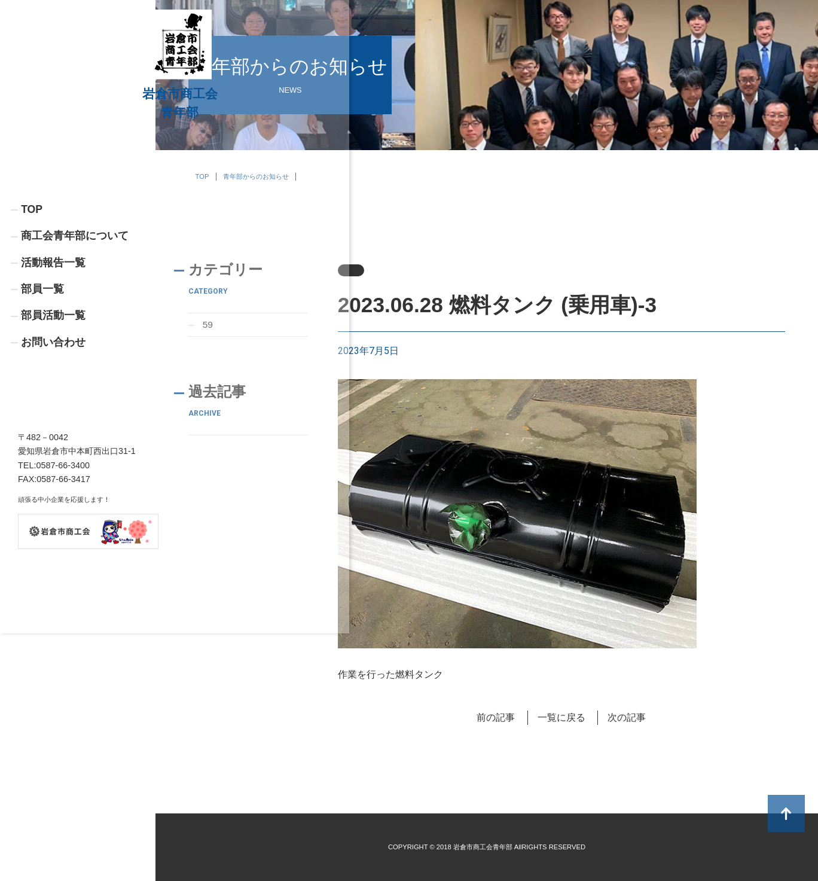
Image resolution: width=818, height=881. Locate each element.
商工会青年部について (75, 318)
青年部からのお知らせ (256, 176)
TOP (31, 291)
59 (208, 325)
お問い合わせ (53, 426)
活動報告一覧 (53, 345)
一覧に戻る (561, 717)
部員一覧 (42, 372)
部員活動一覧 (53, 399)
